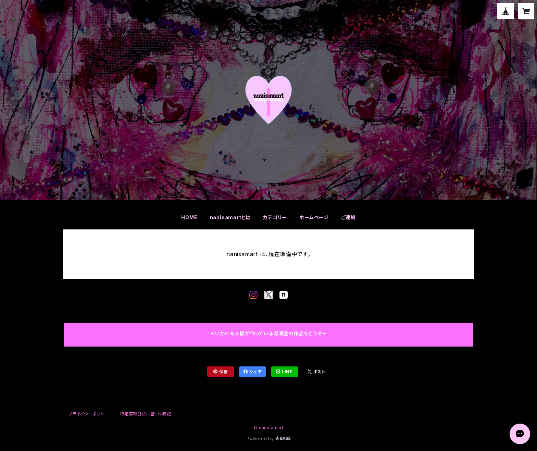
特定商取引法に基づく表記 (145, 413)
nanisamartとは (230, 217)
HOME (189, 217)
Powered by (268, 438)
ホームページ (314, 217)
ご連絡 (348, 217)
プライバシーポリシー (88, 413)
